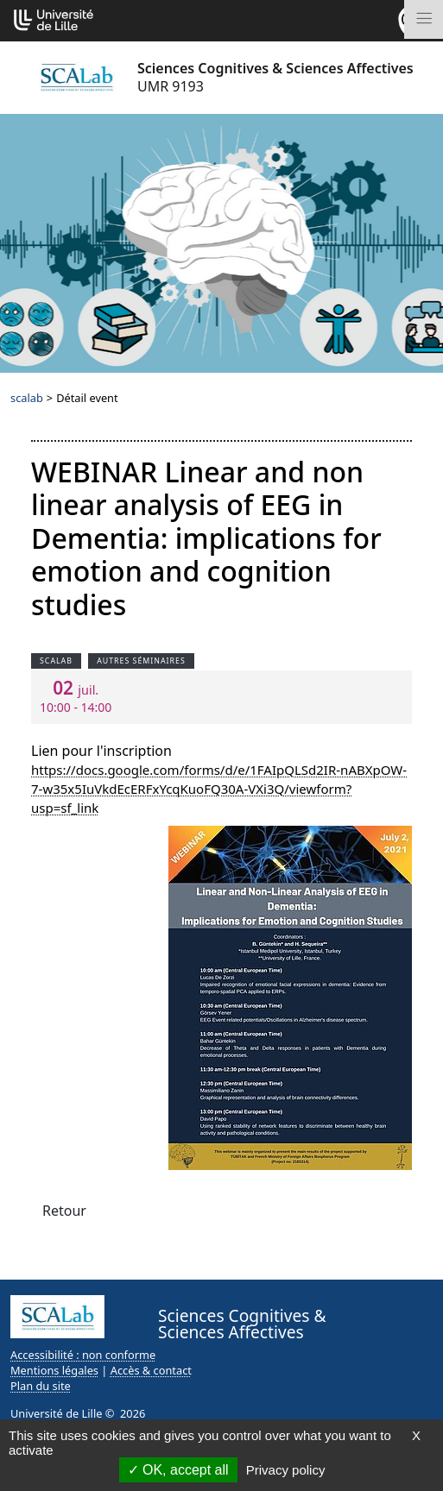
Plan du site (40, 1385)
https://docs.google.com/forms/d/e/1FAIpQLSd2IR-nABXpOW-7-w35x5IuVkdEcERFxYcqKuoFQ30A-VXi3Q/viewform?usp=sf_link (219, 788)
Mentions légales (54, 1370)
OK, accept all (178, 1470)
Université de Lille (56, 1413)
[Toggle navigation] (423, 19)
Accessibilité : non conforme (82, 1354)
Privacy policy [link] (286, 1470)
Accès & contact (151, 1370)
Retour (64, 1210)
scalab (26, 398)
